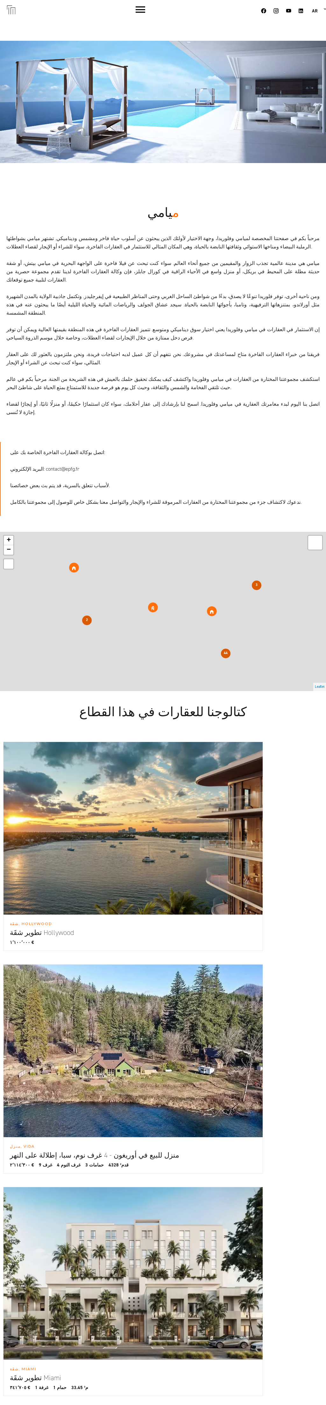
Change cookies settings (110, 1391)
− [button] (9, 550)
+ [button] (9, 540)
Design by (219, 1391)
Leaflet (319, 686)
